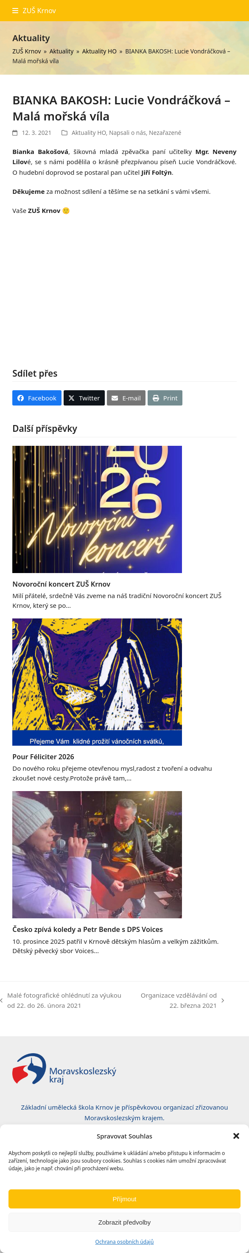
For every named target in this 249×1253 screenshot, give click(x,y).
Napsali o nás (127, 133)
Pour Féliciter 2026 (43, 756)
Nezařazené (165, 133)
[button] (236, 1136)
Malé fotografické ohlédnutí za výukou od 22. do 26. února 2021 (60, 1001)
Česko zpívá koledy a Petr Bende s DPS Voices (87, 929)
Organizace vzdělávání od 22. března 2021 (180, 1001)
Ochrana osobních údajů (124, 1241)
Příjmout (125, 1199)
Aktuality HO (89, 133)
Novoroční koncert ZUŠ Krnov (61, 584)
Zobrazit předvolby (124, 1222)
